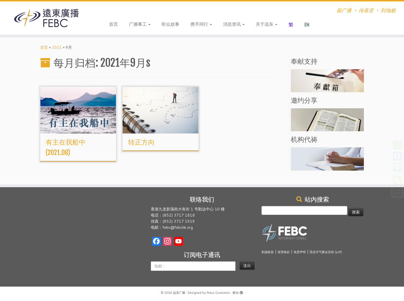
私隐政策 (267, 252)
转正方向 (141, 142)
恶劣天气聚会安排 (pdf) (326, 252)
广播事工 (140, 24)
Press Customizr (218, 292)
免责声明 (300, 252)
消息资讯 (234, 24)
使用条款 (284, 252)
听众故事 (170, 24)
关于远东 (266, 24)
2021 (57, 47)
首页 (113, 24)
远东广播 (179, 292)
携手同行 (201, 24)
